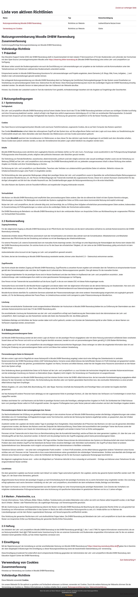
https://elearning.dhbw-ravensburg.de (63, 60)
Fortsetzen (69, 595)
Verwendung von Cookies (69, 592)
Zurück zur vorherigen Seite (125, 8)
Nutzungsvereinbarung (76, 587)
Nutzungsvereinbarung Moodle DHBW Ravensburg (22, 23)
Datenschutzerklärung (98, 587)
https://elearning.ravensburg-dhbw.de (102, 546)
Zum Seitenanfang (128, 560)
